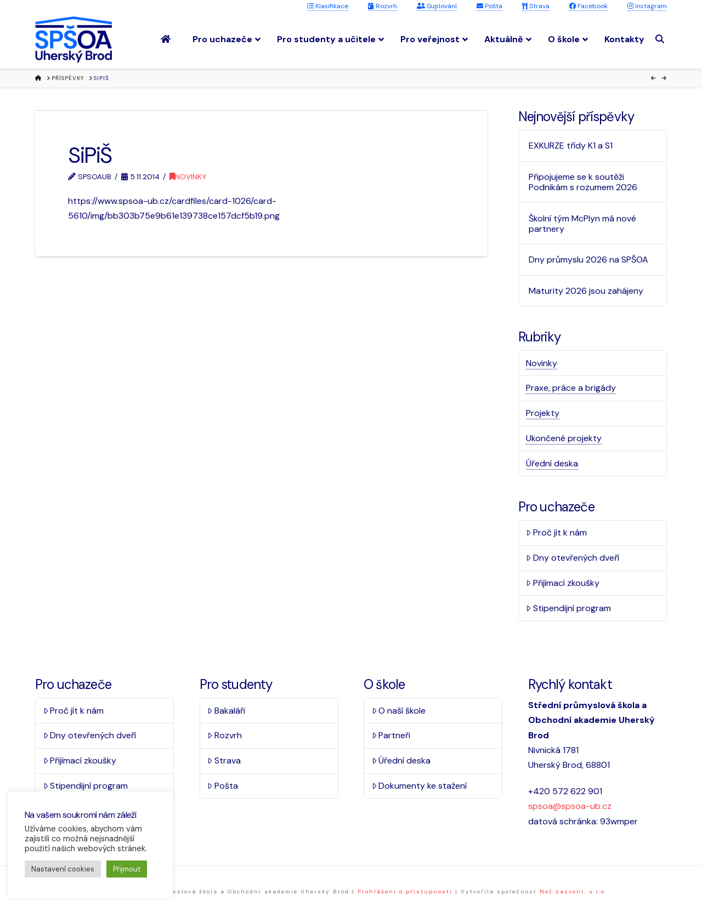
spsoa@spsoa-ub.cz (570, 806)
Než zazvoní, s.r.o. (573, 891)
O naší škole (399, 710)
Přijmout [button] (126, 869)
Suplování (437, 6)
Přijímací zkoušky (562, 583)
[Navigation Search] (661, 39)
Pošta (489, 6)
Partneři (391, 735)
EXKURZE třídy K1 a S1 (571, 145)
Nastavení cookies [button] (62, 869)
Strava (536, 6)
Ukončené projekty (564, 438)
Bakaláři (226, 710)
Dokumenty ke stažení (419, 785)
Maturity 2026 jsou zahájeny (586, 291)
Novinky (187, 176)
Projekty (542, 413)
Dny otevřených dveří (572, 557)
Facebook (588, 6)
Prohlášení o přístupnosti (405, 891)
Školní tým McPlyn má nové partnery (582, 223)
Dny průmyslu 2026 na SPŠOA (588, 259)
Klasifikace (327, 6)
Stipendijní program (568, 608)
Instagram (647, 6)
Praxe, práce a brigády (571, 388)
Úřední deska (552, 463)
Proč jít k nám (556, 532)
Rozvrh (382, 6)
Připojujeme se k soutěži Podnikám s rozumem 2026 (583, 182)
